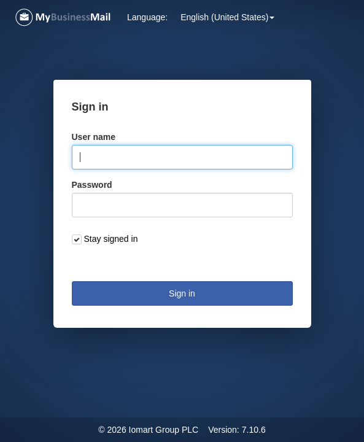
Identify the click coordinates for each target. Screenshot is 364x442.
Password (92, 185)
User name (94, 137)
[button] (227, 17)
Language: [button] (147, 17)
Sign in (182, 293)
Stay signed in (111, 238)
